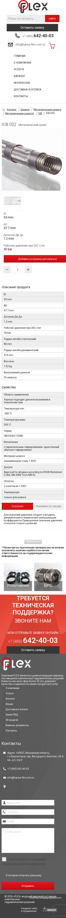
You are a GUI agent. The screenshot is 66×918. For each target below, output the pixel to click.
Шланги (25, 109)
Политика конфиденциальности (45, 898)
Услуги (19, 69)
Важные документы (17, 725)
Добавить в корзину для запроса (37, 259)
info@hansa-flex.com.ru (30, 44)
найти (52, 18)
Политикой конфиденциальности (23, 863)
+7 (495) (38, 35)
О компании (22, 62)
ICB (40, 113)
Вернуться (33, 541)
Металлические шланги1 (19, 113)
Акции (9, 704)
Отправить (27, 886)
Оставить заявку (32, 27)
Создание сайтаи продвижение (29, 909)
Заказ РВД (12, 714)
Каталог (19, 76)
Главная (19, 56)
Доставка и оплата (27, 89)
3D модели (12, 720)
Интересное (22, 82)
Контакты (21, 96)
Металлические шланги (47, 109)
